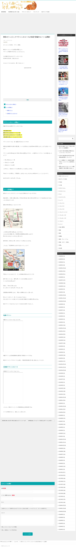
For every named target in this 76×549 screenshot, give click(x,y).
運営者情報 (3, 11)
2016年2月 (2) (62, 529)
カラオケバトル (62, 190)
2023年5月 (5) (62, 316)
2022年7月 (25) (62, 343)
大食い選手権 (61, 227)
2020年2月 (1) (62, 403)
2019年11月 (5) (62, 409)
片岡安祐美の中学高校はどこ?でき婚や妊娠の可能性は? (63, 99)
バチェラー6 (61, 209)
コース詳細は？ (9, 107)
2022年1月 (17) (62, 361)
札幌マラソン (10, 110)
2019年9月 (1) (62, 415)
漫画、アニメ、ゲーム (63, 239)
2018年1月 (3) (62, 469)
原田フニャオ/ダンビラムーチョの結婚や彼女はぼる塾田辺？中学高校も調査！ (63, 50)
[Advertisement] (38, 23)
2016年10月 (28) (62, 511)
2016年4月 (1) (62, 526)
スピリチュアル (62, 196)
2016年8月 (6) (62, 517)
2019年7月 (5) (62, 421)
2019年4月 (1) (62, 430)
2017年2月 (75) (62, 499)
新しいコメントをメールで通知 (9, 526)
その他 (60, 185)
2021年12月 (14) (62, 364)
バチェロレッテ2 (62, 214)
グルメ (60, 193)
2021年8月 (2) (62, 376)
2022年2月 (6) (62, 358)
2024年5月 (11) (62, 286)
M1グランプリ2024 (45, 11)
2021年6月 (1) (62, 382)
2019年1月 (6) (62, 436)
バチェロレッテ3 (62, 218)
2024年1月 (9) (62, 292)
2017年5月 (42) (62, 490)
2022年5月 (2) (62, 349)
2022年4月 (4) (62, 352)
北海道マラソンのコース (12, 113)
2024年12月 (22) (62, 267)
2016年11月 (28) (62, 508)
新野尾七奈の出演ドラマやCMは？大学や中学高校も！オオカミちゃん (63, 114)
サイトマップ (36, 11)
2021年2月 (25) (62, 391)
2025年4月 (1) (62, 262)
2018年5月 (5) (62, 460)
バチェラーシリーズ (63, 211)
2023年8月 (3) (62, 307)
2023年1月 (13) (62, 325)
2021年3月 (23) (62, 388)
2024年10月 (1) (62, 274)
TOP (6, 541)
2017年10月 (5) (62, 475)
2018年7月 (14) (62, 454)
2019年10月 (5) (62, 412)
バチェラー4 (61, 203)
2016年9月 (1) (62, 514)
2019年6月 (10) (62, 424)
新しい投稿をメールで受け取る (9, 530)
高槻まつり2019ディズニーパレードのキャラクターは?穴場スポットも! (63, 83)
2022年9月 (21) (62, 337)
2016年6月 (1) (62, 520)
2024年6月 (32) (62, 283)
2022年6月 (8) (62, 346)
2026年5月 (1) (62, 256)
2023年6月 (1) (62, 313)
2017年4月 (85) (62, 493)
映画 (60, 233)
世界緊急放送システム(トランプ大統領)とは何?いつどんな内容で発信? (41, 420)
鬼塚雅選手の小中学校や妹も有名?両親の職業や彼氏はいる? (63, 130)
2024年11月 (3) (62, 271)
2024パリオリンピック (63, 175)
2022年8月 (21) (62, 340)
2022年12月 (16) (62, 328)
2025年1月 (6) (62, 264)
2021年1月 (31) (62, 394)
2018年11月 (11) (62, 442)
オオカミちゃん (62, 188)
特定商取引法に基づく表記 (13, 11)
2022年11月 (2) (62, 331)
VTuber (60, 181)
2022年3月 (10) (62, 355)
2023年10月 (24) (62, 301)
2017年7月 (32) (62, 484)
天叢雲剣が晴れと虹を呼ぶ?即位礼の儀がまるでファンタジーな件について (15, 420)
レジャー (61, 224)
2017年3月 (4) (62, 496)
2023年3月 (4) (62, 319)
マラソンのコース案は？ (11, 104)
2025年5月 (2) (62, 259)
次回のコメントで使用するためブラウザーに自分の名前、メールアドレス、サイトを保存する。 (24, 508)
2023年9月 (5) (62, 304)
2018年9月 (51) (62, 448)
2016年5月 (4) (62, 523)
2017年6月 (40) (62, 487)
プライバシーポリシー (26, 11)
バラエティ (61, 221)
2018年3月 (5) (62, 463)
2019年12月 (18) (62, 406)
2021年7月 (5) (62, 379)
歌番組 (60, 236)
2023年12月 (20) (62, 295)
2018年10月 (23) (62, 445)
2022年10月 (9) (62, 334)
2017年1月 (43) (62, 502)
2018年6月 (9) (62, 457)
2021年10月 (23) (62, 370)
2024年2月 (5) (62, 289)
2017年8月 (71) (62, 481)
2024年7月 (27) (62, 280)
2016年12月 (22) (62, 505)
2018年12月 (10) (62, 439)
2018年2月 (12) (62, 466)
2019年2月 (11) (62, 433)
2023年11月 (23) (62, 298)
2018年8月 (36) (62, 451)
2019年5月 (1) (62, 427)
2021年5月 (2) (62, 385)
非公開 (60, 248)
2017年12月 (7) (62, 472)
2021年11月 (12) (62, 367)
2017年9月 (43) (62, 478)
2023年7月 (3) (62, 310)
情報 (60, 230)
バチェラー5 (61, 206)
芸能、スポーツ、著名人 (64, 242)
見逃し (60, 245)
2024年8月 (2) (62, 277)
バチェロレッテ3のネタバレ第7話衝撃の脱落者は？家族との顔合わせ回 (63, 67)
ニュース (5, 42)
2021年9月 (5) (62, 373)
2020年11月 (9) (62, 400)
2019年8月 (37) (62, 418)
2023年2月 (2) (62, 322)
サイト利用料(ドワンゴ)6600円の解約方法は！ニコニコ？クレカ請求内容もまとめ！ (66, 162)
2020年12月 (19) (62, 397)
